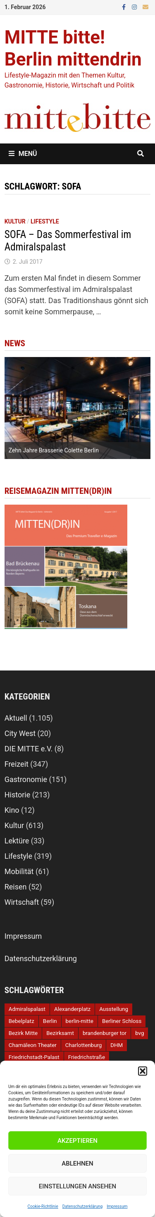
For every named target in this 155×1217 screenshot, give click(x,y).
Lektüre (17, 840)
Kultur (15, 221)
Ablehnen (77, 1163)
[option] (78, 408)
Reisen (16, 886)
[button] (142, 1071)
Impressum (117, 1206)
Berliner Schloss (121, 1021)
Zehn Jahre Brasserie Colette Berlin (54, 450)
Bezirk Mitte (23, 1033)
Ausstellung (113, 1009)
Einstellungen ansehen (77, 1186)
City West (20, 733)
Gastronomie (26, 779)
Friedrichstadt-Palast (34, 1057)
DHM (116, 1045)
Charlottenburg (83, 1045)
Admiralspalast (27, 1009)
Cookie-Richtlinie (43, 1206)
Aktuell (16, 718)
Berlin (50, 1021)
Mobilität (19, 871)
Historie (18, 794)
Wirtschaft (22, 902)
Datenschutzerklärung (82, 1206)
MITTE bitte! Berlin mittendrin (73, 48)
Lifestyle (45, 221)
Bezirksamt (60, 1033)
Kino (12, 810)
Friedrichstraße (86, 1057)
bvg (139, 1033)
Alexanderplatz (72, 1009)
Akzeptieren (77, 1140)
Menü (23, 154)
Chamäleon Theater (33, 1045)
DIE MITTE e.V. (29, 748)
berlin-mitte (79, 1021)
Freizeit (17, 764)
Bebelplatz (21, 1021)
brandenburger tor (104, 1033)
